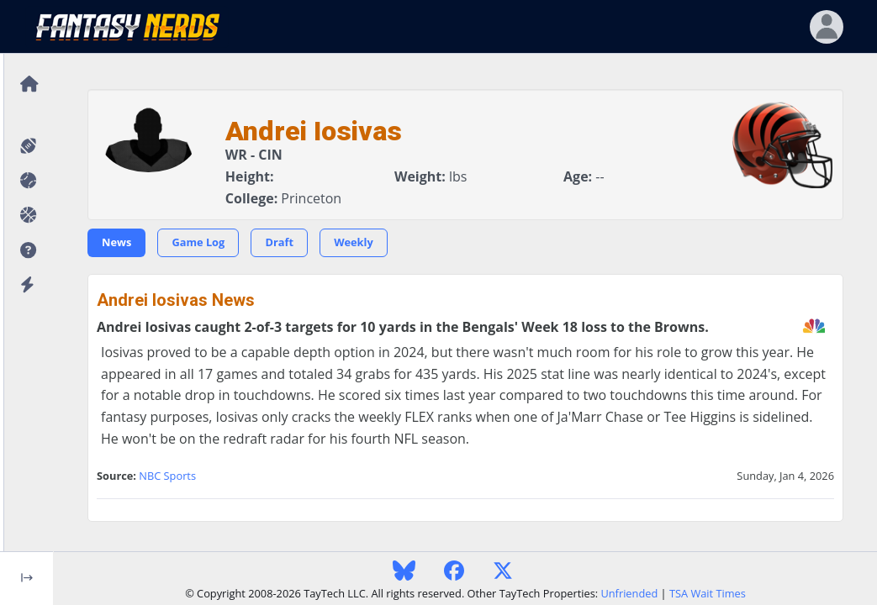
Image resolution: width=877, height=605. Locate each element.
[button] (26, 251)
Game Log (198, 242)
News (116, 242)
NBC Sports (167, 475)
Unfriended (629, 593)
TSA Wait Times (707, 593)
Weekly (353, 242)
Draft (279, 242)
